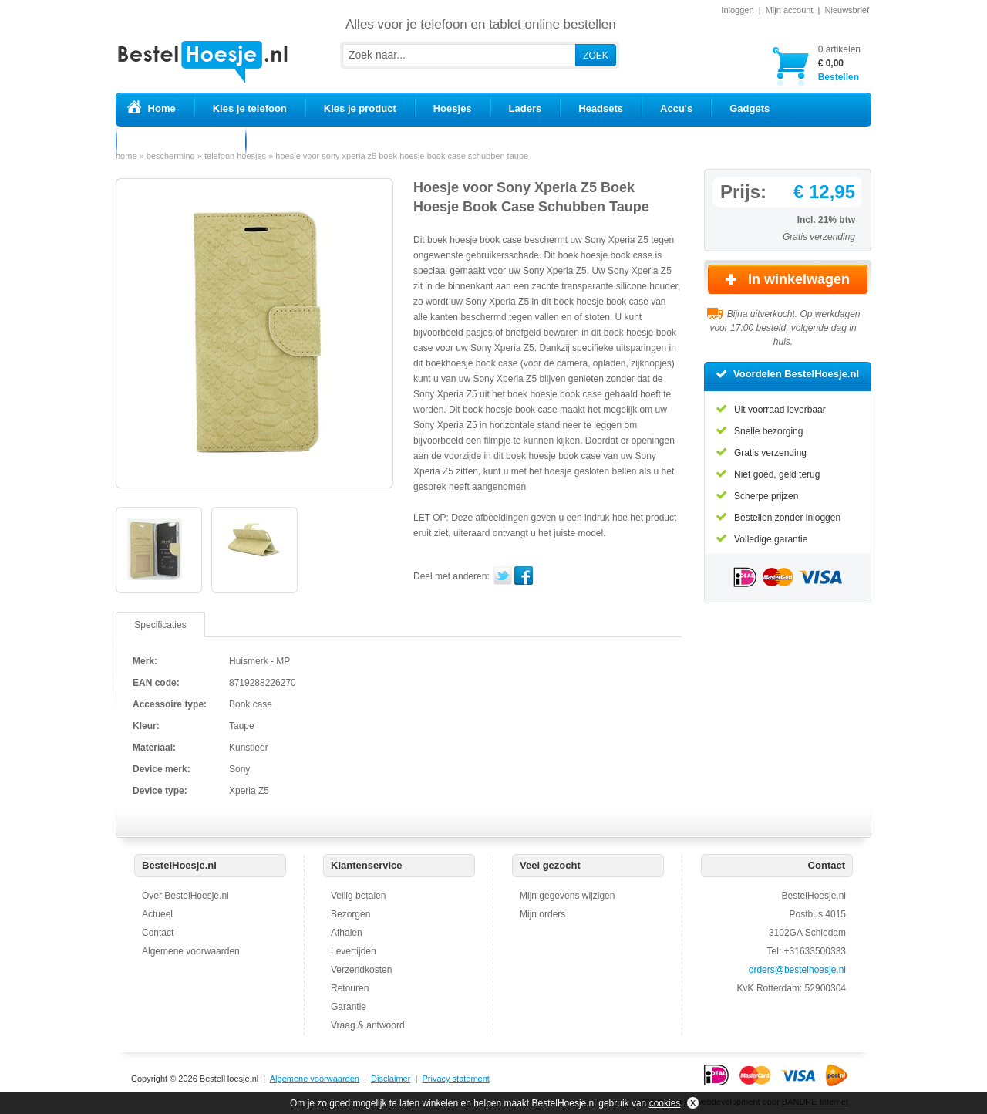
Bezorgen (350, 914)
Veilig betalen (358, 895)
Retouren (350, 988)
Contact (157, 932)
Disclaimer (390, 1078)
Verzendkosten (361, 969)
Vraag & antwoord (368, 1025)
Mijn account (790, 10)
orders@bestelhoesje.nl (797, 969)
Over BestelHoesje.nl (185, 895)
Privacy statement (455, 1078)
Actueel (157, 914)
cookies (665, 1103)
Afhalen (346, 932)
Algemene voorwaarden (191, 951)
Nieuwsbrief (847, 10)
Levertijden (353, 951)
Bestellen (839, 63)
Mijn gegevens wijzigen (567, 895)
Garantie (348, 1006)
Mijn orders (542, 914)
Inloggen (737, 10)
